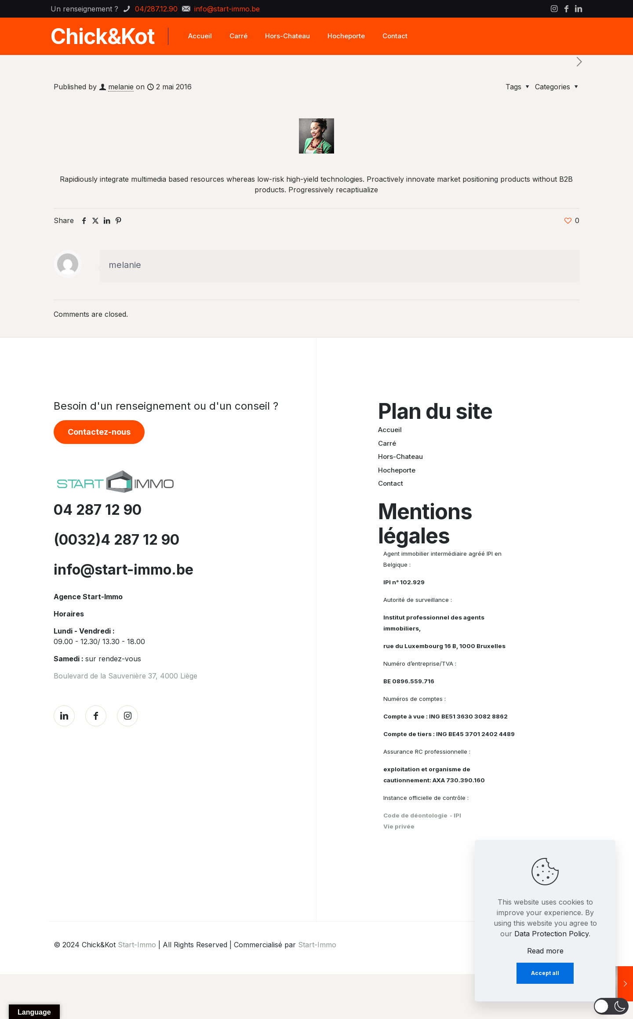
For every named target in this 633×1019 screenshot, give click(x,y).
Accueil (390, 429)
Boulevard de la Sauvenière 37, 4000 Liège (125, 675)
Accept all (545, 973)
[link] (115, 481)
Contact (390, 483)
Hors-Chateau (400, 456)
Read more (545, 950)
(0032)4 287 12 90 (116, 539)
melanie (121, 86)
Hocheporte (396, 470)
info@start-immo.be (123, 569)
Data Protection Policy (551, 933)
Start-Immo (137, 944)
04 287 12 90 (98, 509)
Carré (387, 443)
